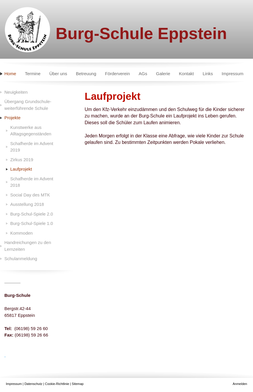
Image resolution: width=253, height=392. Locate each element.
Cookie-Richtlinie (57, 384)
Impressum (14, 384)
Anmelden (240, 384)
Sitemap (77, 384)
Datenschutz (33, 384)
